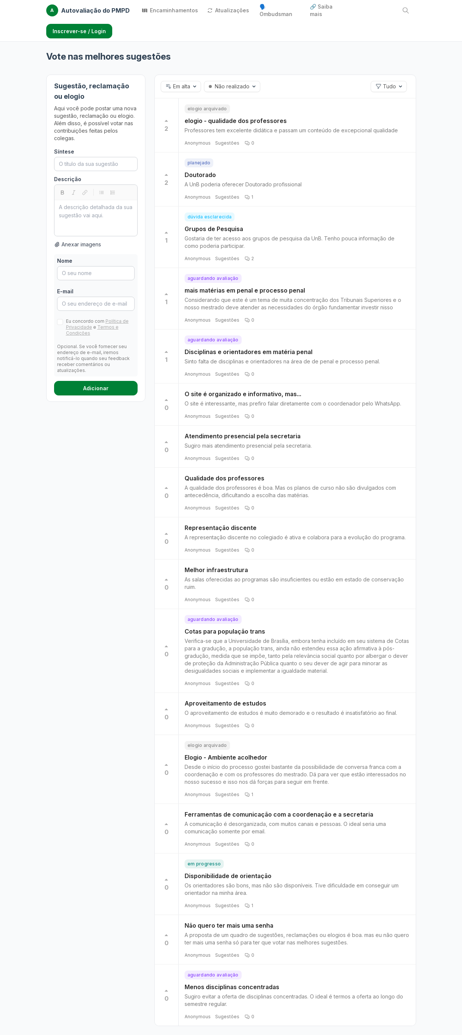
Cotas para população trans (225, 631)
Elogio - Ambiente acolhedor (226, 757)
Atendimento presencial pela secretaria (243, 436)
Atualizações (228, 10)
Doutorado (200, 175)
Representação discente (221, 527)
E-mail (65, 291)
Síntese (64, 151)
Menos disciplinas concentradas (232, 987)
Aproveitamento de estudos (225, 703)
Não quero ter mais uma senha (229, 925)
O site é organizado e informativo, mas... (243, 394)
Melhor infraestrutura (216, 570)
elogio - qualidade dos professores (236, 120)
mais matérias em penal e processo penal (245, 290)
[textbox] (95, 218)
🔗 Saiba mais (321, 10)
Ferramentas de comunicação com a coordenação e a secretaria (279, 814)
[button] (181, 86)
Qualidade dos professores (224, 478)
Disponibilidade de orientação (228, 876)
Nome (64, 261)
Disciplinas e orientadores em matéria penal (248, 352)
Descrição (67, 179)
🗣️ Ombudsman (276, 10)
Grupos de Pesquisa (214, 229)
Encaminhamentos (170, 10)
